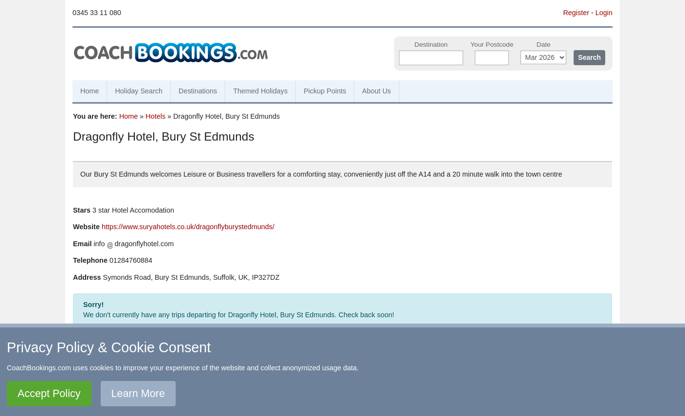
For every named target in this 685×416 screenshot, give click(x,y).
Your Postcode (491, 44)
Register (576, 13)
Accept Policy (49, 393)
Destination (431, 44)
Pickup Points (325, 91)
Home (89, 91)
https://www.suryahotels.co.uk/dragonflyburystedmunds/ (188, 227)
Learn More (138, 393)
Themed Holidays (260, 91)
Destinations (198, 91)
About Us (376, 91)
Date (544, 44)
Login (604, 13)
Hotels (155, 116)
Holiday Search (138, 91)
